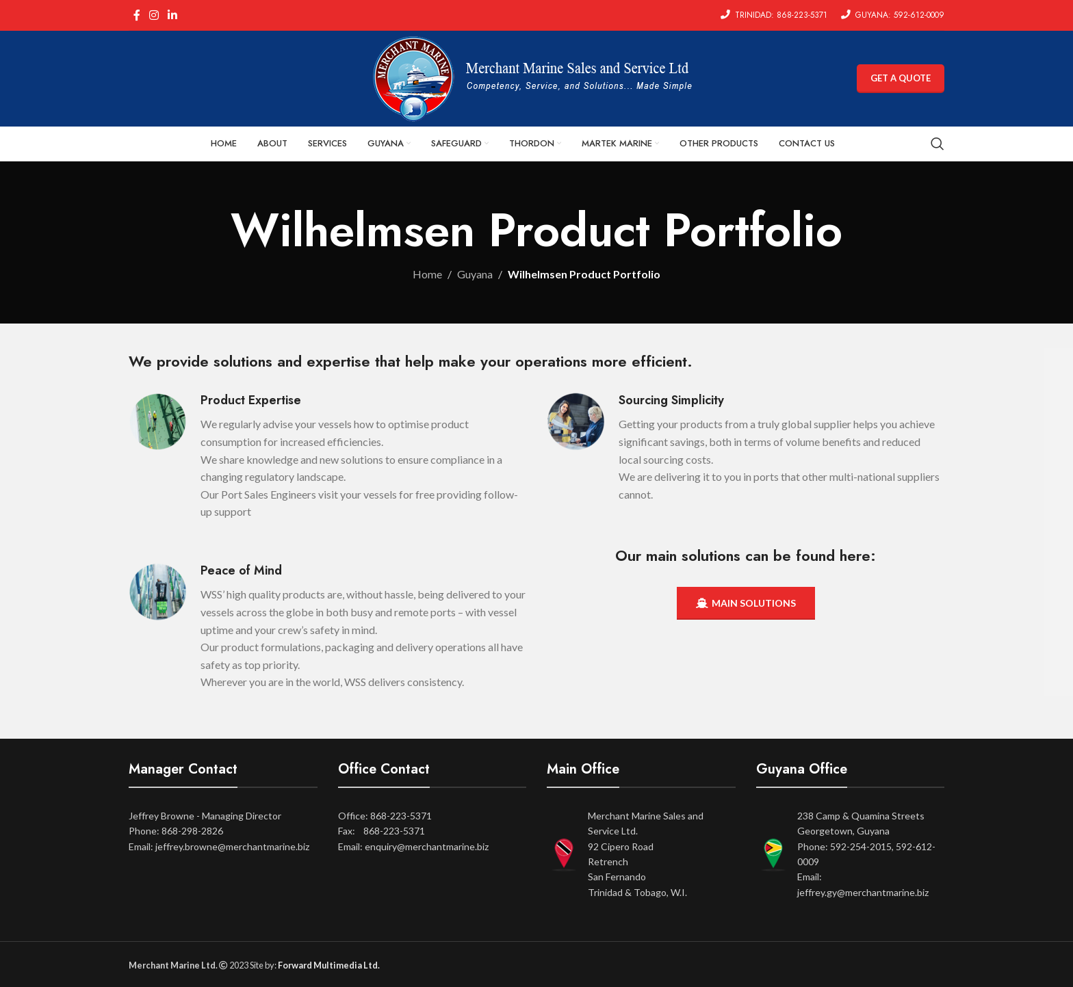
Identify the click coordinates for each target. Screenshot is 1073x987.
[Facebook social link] (136, 15)
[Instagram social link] (153, 15)
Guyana (475, 273)
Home (427, 273)
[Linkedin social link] (173, 15)
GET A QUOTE (900, 78)
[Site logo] (536, 76)
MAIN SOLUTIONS (746, 603)
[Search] (937, 143)
